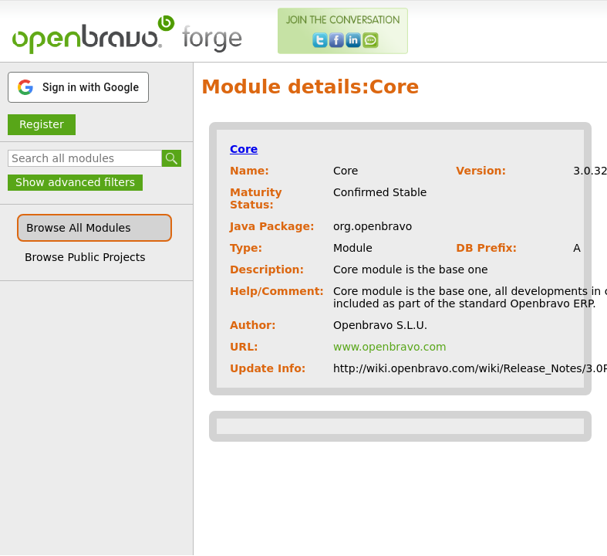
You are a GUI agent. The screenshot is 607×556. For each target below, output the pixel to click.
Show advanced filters (75, 182)
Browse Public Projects (85, 257)
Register (41, 124)
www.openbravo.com (390, 347)
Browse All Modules (78, 228)
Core (244, 149)
